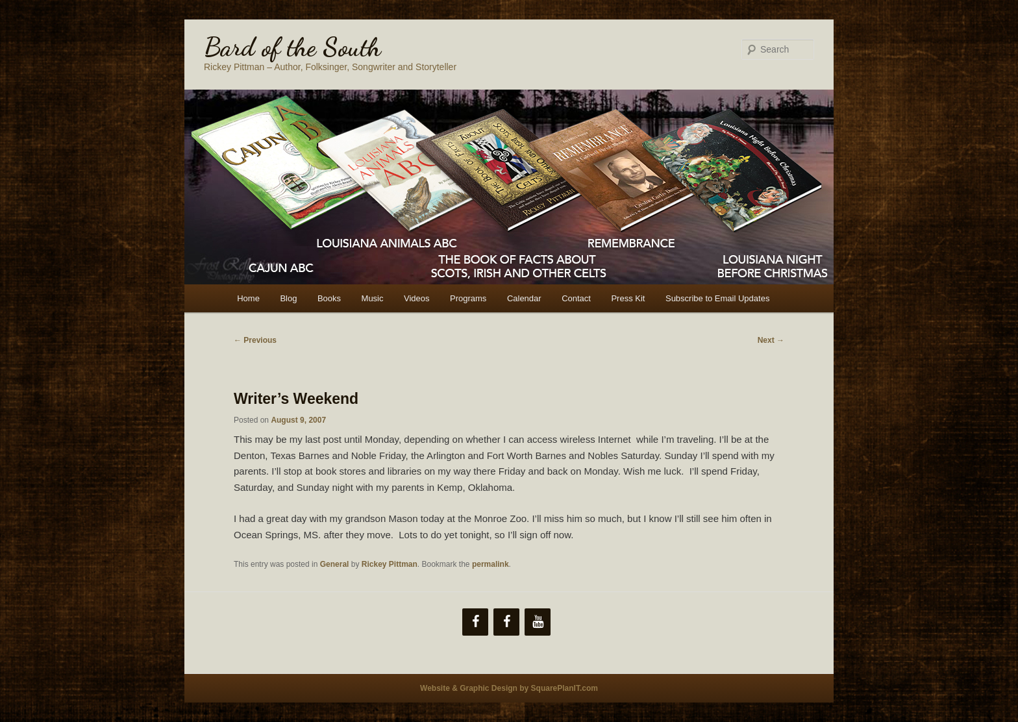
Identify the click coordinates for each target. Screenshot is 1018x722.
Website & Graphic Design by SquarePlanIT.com (509, 688)
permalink (490, 564)
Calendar (524, 298)
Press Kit (628, 298)
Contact (576, 298)
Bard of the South (292, 46)
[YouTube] (538, 622)
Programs (468, 298)
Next (771, 340)
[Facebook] (475, 622)
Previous (255, 340)
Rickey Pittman (389, 564)
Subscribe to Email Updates (717, 298)
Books (329, 298)
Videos (417, 298)
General (334, 564)
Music (373, 298)
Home (248, 298)
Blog (288, 298)
